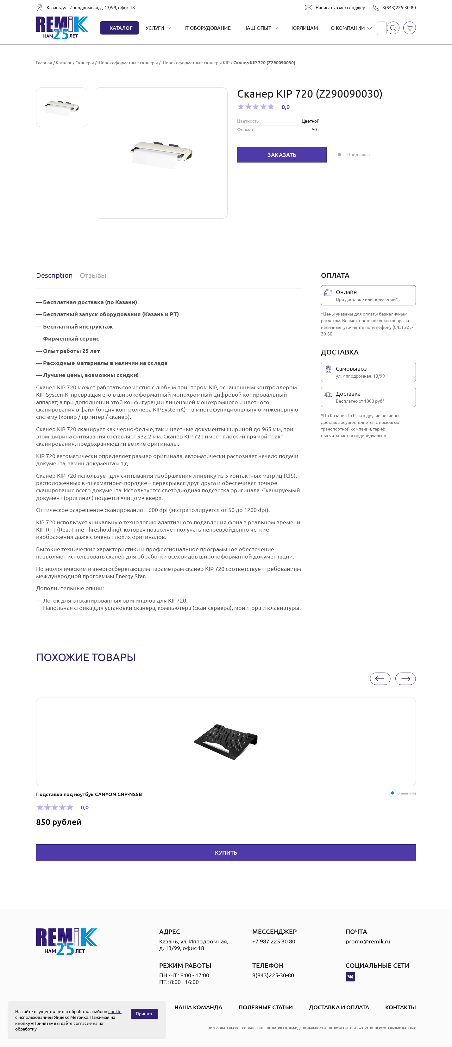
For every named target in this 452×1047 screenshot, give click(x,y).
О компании (348, 28)
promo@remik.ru (368, 941)
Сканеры (84, 62)
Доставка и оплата (339, 1007)
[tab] (56, 275)
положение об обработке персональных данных (372, 1028)
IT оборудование (208, 28)
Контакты (400, 1007)
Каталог (121, 28)
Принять (144, 1013)
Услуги (155, 28)
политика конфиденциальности (296, 1028)
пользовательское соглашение (236, 1028)
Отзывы (93, 275)
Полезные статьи (266, 1007)
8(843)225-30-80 (399, 7)
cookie (115, 1011)
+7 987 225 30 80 (273, 941)
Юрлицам (305, 28)
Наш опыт (257, 28)
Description (54, 275)
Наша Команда (198, 1007)
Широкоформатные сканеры (127, 62)
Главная (44, 62)
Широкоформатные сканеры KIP (195, 62)
